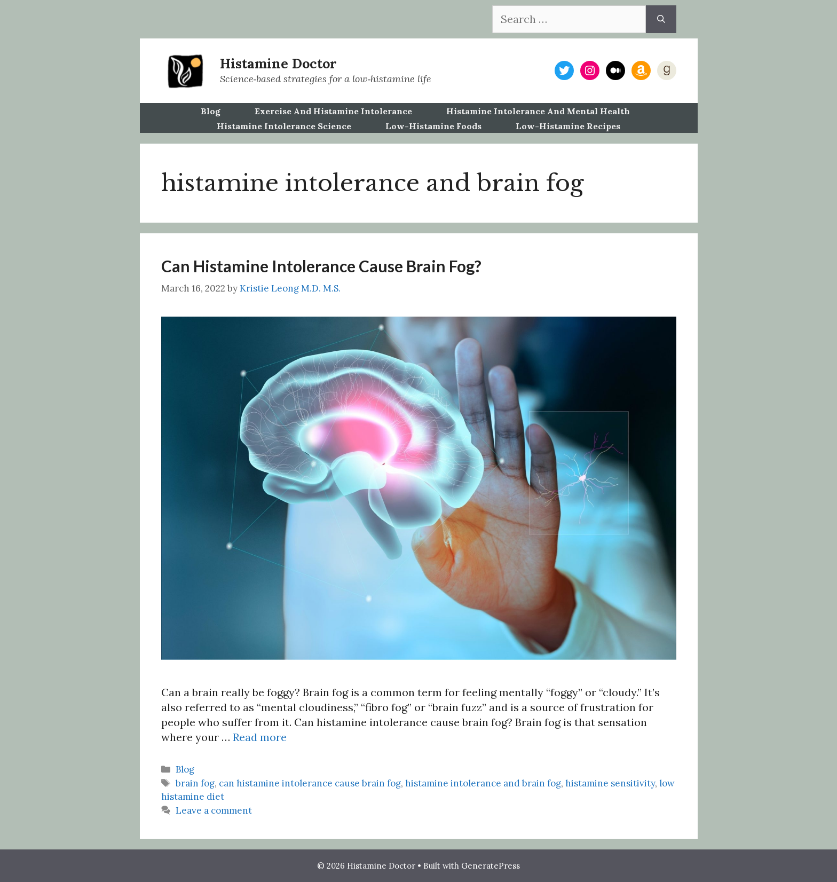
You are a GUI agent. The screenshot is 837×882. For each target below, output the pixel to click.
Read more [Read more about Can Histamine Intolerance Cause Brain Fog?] (260, 737)
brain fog (195, 783)
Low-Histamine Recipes (568, 126)
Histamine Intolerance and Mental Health (538, 111)
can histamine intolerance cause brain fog (310, 783)
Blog (210, 111)
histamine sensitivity (610, 783)
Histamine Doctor (278, 63)
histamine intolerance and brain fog (483, 783)
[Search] (661, 19)
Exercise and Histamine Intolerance (333, 111)
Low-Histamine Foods (433, 126)
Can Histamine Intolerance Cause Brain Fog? (321, 265)
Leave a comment (214, 810)
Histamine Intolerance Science (284, 126)
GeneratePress (490, 866)
